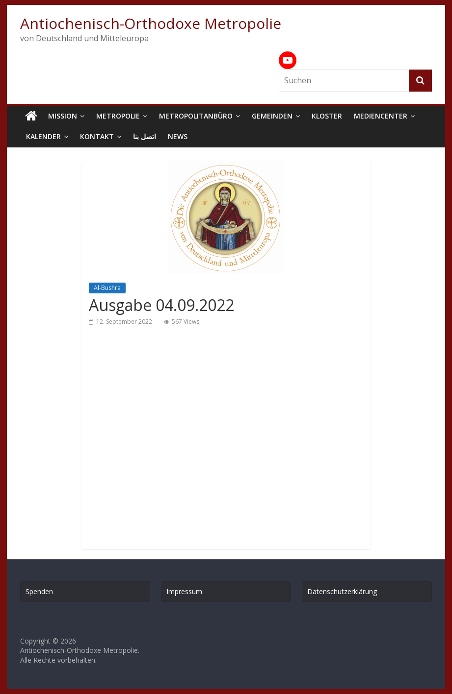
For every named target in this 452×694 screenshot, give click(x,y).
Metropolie (118, 115)
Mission (62, 115)
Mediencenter (380, 115)
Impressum (184, 591)
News (177, 136)
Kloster (327, 115)
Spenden (39, 591)
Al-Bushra (107, 288)
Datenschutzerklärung (342, 591)
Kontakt (97, 136)
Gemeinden (272, 115)
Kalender (43, 136)
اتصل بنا (144, 136)
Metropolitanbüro (196, 115)
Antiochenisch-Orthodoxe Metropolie (150, 23)
